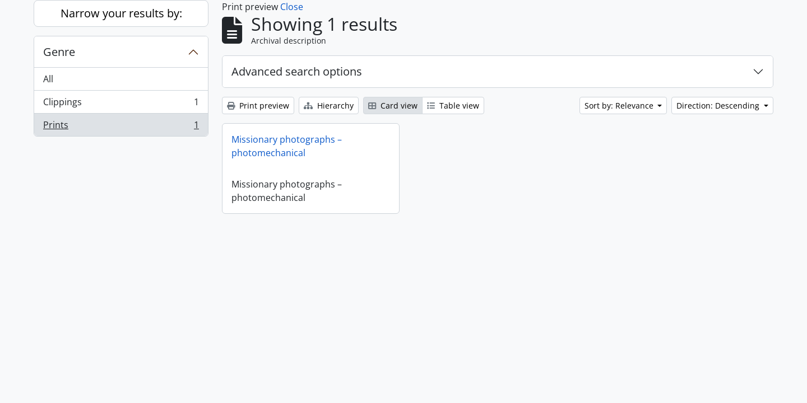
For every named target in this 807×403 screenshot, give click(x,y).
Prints (121, 127)
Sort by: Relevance (620, 105)
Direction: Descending (719, 105)
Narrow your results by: (121, 13)
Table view (453, 105)
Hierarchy (329, 105)
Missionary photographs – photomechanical (286, 146)
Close (291, 7)
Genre (59, 51)
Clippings (121, 104)
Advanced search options (296, 71)
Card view (393, 105)
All (48, 79)
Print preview (258, 105)
